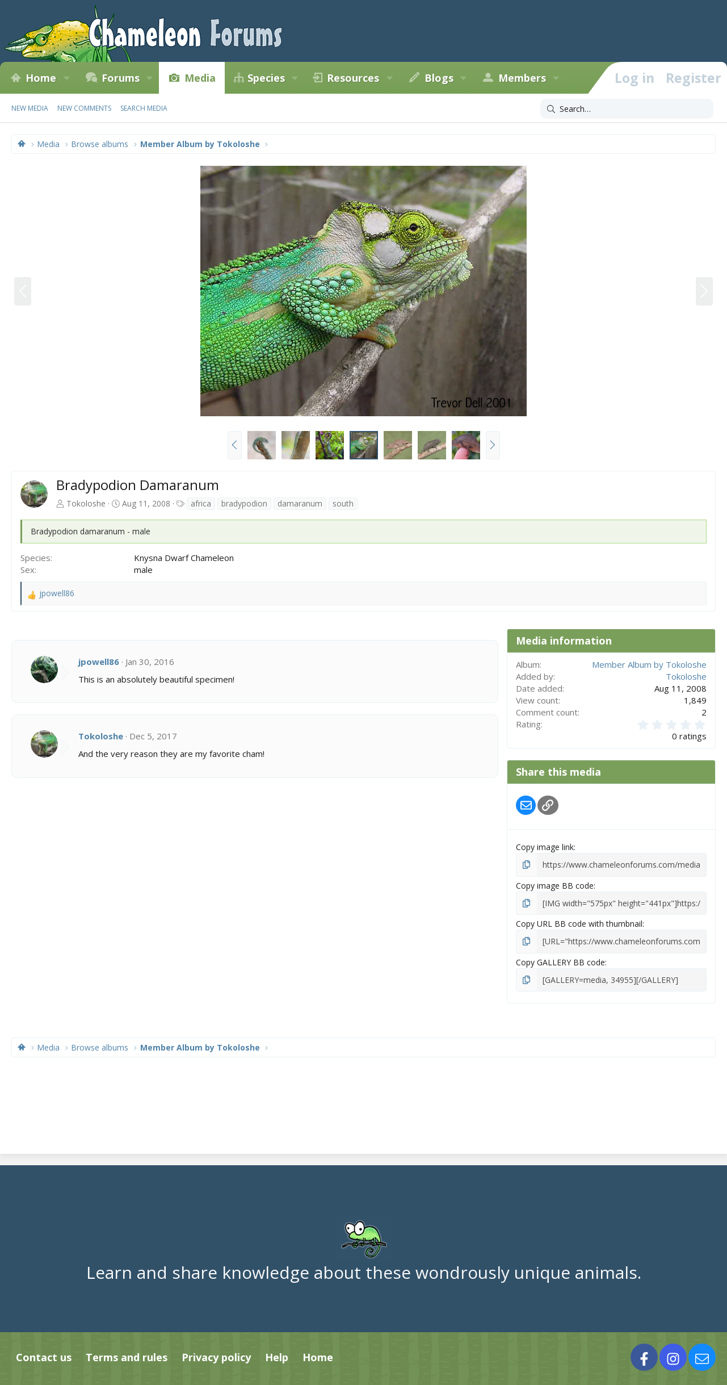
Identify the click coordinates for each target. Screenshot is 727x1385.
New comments (84, 108)
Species (266, 78)
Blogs (439, 78)
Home (41, 78)
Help (276, 1357)
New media (29, 108)
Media (200, 78)
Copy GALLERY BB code (560, 962)
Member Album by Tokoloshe (649, 664)
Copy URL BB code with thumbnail (579, 923)
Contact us (44, 1357)
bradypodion (244, 503)
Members (522, 78)
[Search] (626, 109)
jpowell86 (98, 661)
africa (201, 503)
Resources (353, 78)
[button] (66, 78)
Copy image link (545, 847)
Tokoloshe (86, 503)
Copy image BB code (555, 885)
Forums (121, 78)
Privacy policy (216, 1357)
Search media (143, 108)
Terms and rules (126, 1357)
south (343, 503)
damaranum (300, 503)
